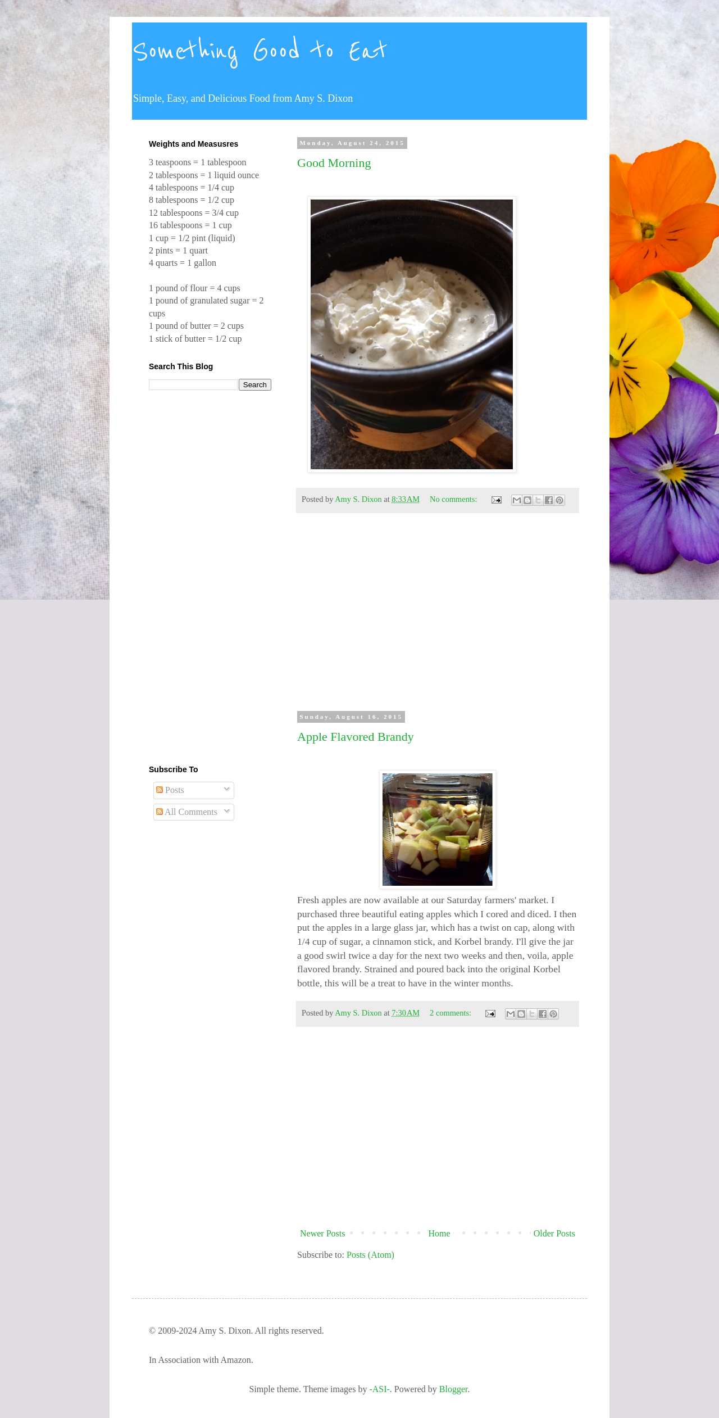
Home (439, 1233)
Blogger (453, 1389)
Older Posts (554, 1233)
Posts (170, 790)
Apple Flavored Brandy (355, 737)
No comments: (454, 499)
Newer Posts (322, 1233)
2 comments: (452, 1012)
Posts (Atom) (370, 1255)
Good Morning (334, 163)
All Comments (186, 812)
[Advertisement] (437, 617)
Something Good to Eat (260, 52)
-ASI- (379, 1389)
